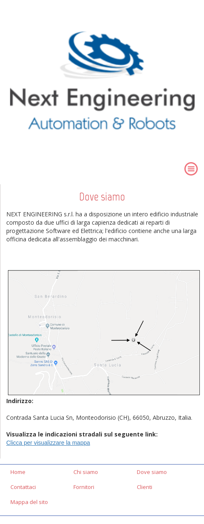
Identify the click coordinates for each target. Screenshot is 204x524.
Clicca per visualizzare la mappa (48, 442)
